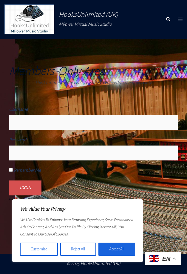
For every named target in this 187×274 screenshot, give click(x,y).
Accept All (116, 249)
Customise (39, 249)
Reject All (78, 249)
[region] (77, 230)
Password (17, 139)
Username (18, 109)
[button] (168, 19)
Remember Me (25, 170)
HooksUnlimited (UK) (88, 14)
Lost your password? (23, 198)
